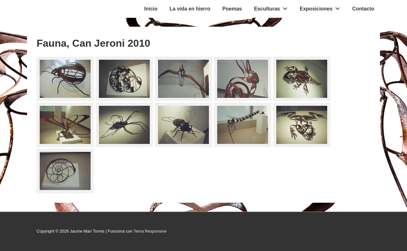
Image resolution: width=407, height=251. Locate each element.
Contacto (363, 8)
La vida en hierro (189, 8)
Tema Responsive (150, 231)
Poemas (232, 8)
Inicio (151, 8)
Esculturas (272, 7)
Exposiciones (321, 7)
